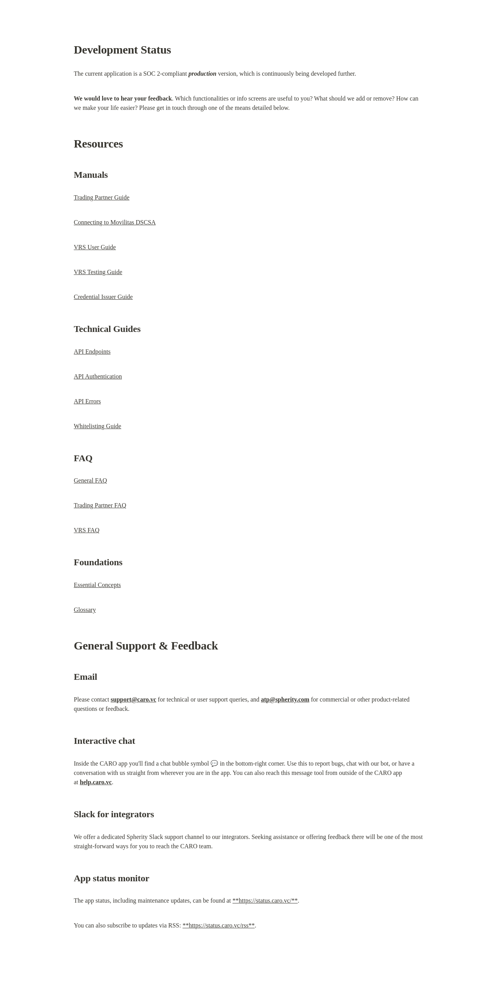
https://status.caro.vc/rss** (222, 925)
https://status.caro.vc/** (268, 900)
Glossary (85, 609)
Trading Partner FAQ (100, 505)
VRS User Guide (95, 247)
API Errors (87, 401)
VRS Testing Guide (98, 272)
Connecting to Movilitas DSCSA (115, 222)
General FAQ (90, 480)
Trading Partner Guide (101, 197)
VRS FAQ (86, 530)
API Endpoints (92, 351)
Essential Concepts (97, 585)
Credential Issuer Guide (103, 297)
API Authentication (98, 376)
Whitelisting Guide (97, 426)
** (236, 900)
